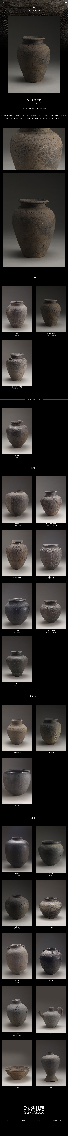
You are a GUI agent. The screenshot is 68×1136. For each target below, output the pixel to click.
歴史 (29, 10)
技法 (39, 10)
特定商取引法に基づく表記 (56, 1120)
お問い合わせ (22, 1120)
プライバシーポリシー (38, 1120)
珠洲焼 (6, 3)
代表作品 (34, 10)
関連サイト (9, 1120)
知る (34, 7)
